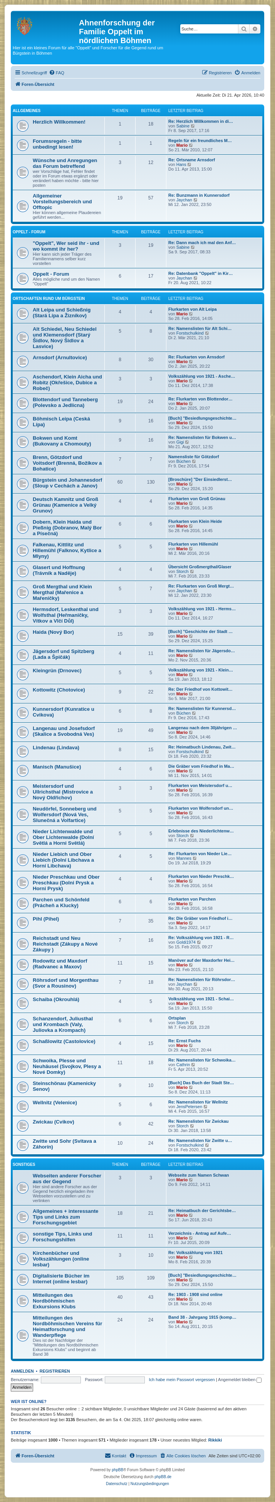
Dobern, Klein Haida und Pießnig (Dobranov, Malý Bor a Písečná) (67, 527)
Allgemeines (26, 111)
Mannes (183, 858)
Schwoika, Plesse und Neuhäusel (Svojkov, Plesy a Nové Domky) (67, 1066)
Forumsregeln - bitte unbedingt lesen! (57, 144)
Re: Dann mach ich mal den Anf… (202, 242)
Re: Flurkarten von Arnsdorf (196, 357)
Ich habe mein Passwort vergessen (182, 1379)
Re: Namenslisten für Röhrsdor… (201, 979)
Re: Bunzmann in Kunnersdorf (199, 195)
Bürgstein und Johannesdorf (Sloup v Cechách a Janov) (67, 483)
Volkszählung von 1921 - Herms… (202, 608)
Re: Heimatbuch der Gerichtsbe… (202, 1210)
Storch (182, 571)
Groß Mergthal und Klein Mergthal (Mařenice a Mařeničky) (62, 592)
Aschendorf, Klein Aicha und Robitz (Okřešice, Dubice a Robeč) (67, 382)
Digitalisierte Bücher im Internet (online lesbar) (61, 1278)
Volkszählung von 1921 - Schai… (201, 998)
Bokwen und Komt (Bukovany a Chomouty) (62, 441)
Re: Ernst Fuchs (184, 1040)
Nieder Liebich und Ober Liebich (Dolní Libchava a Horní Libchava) (63, 860)
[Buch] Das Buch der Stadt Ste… (201, 1082)
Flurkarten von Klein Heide (195, 521)
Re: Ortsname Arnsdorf (191, 159)
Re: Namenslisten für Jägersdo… (201, 650)
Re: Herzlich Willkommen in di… (200, 121)
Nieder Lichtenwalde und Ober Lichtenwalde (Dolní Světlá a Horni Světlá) (63, 837)
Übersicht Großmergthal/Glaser (199, 566)
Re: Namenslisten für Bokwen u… (202, 437)
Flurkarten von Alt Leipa (192, 309)
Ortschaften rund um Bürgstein (49, 298)
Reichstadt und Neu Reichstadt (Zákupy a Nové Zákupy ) (65, 944)
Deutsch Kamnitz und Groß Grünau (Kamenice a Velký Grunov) (65, 505)
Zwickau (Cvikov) (53, 1122)
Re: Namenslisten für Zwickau (198, 1121)
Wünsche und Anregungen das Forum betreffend (65, 163)
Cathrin (183, 1064)
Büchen (183, 461)
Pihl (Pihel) (46, 919)
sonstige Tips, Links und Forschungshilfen (62, 1236)
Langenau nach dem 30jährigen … (202, 727)
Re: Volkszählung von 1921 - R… (201, 937)
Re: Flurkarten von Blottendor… (200, 399)
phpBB (117, 1470)
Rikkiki (215, 1440)
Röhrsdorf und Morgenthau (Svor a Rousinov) (66, 983)
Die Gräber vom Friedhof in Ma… (201, 766)
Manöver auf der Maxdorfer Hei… (201, 960)
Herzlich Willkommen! (59, 122)
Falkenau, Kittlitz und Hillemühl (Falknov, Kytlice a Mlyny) (67, 550)
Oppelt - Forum (29, 232)
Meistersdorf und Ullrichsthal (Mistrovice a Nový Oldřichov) (63, 791)
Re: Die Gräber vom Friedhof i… (200, 918)
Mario (182, 145)
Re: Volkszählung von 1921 (195, 1252)
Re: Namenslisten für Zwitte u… (200, 1140)
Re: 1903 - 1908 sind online (195, 1294)
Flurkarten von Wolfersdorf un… (200, 808)
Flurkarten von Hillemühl (193, 544)
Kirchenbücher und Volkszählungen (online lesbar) (61, 1259)
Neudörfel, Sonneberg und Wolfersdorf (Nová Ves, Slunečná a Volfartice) (65, 814)
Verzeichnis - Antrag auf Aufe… (199, 1233)
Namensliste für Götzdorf (193, 456)
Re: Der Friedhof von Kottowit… (200, 689)
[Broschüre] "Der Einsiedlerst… (200, 479)
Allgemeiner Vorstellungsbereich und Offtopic (62, 201)
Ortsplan (177, 1018)
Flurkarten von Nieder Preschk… (201, 876)
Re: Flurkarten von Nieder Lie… (199, 853)
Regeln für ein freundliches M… (200, 140)
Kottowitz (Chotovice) (59, 690)
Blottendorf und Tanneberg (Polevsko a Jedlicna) (65, 402)
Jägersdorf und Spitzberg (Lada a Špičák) (63, 654)
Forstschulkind (190, 333)
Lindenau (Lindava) (56, 747)
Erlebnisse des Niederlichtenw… (201, 831)
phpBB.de (162, 1477)
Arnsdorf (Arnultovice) (60, 357)
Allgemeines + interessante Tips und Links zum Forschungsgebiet (65, 1217)
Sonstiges (24, 1164)
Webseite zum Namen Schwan (198, 1175)
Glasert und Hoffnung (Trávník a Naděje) (59, 570)
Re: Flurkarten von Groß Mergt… (201, 586)
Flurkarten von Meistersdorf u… (200, 785)
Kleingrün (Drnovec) (57, 670)
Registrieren (55, 1371)
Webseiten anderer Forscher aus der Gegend (67, 1178)
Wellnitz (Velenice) (55, 1102)
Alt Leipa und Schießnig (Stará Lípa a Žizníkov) (62, 312)
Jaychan (184, 200)
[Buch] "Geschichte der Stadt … (200, 631)
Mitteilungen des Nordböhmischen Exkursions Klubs (54, 1300)
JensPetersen (189, 1106)
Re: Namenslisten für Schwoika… (202, 1060)
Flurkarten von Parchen (192, 899)
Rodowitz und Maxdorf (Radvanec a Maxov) (60, 964)
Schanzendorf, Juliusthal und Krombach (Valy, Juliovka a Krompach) (63, 1024)
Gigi (180, 442)
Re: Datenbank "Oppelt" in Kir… (200, 273)
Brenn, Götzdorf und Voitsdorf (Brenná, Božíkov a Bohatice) (67, 463)
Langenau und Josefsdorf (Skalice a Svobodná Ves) (64, 731)
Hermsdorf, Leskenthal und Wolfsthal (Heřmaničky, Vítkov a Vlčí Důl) (66, 615)
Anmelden (22, 1371)
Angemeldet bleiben (240, 1379)
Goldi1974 (186, 942)
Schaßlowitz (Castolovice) (64, 1041)
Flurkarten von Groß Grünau (196, 498)
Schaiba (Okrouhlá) (56, 999)
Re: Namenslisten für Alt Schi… (200, 328)
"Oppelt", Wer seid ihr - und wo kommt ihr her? (66, 246)
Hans (181, 164)
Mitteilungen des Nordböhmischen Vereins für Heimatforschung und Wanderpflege (67, 1326)
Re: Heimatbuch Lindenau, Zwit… (202, 747)
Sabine (182, 126)
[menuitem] (56, 72)
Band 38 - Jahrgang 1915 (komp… (202, 1317)
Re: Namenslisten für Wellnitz (198, 1102)
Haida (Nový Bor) (53, 632)
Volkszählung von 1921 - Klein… (200, 670)
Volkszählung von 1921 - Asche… (201, 376)
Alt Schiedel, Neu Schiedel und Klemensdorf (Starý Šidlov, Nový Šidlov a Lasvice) (65, 337)
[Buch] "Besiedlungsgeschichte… (202, 418)
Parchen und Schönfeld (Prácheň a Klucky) (61, 902)
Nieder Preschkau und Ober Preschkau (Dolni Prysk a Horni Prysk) (66, 882)
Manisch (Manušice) (57, 767)
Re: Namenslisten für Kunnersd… (202, 708)
